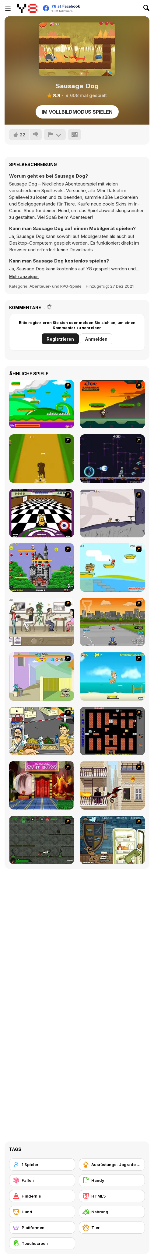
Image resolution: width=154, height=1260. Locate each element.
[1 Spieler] (42, 1164)
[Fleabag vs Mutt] (41, 676)
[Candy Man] (41, 404)
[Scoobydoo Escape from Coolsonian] (41, 785)
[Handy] (112, 1180)
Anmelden (96, 339)
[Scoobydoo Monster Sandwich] (112, 840)
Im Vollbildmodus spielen (77, 112)
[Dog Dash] (41, 458)
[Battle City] (112, 731)
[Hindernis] (42, 1196)
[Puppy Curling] (41, 513)
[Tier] (112, 1228)
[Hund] (42, 1212)
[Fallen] (42, 1180)
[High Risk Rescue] (112, 785)
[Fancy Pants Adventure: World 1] (112, 513)
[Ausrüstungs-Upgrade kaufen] (112, 1164)
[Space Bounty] (41, 840)
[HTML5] (112, 1196)
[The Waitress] (41, 622)
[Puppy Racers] (112, 622)
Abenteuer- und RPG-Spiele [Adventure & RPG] (56, 286)
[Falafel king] (41, 731)
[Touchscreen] (42, 1243)
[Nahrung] (112, 1212)
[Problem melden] (55, 134)
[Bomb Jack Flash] (41, 567)
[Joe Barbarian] (112, 404)
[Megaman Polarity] (112, 458)
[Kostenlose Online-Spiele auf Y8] (27, 8)
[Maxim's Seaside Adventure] (112, 676)
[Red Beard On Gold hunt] (112, 567)
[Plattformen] (42, 1228)
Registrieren (60, 339)
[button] (24, 276)
